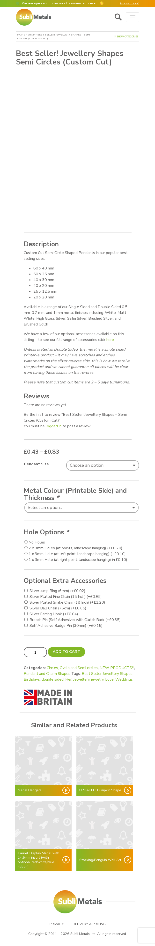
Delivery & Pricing (89, 922)
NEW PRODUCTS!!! (117, 666)
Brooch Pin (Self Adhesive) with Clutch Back (75, 618)
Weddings (124, 677)
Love (109, 677)
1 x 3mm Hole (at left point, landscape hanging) (77, 552)
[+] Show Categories (126, 36)
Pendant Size (36, 462)
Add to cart (66, 650)
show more (129, 3)
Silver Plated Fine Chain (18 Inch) (66, 595)
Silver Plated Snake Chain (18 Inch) (67, 600)
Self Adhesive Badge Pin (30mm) (66, 624)
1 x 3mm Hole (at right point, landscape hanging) (78, 558)
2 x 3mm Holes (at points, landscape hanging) (75, 546)
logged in (53, 424)
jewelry (97, 677)
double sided (53, 677)
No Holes (37, 540)
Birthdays (32, 677)
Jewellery (81, 677)
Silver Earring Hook (54, 612)
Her (68, 677)
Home (21, 34)
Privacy (57, 922)
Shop (31, 34)
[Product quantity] (35, 650)
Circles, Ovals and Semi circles (72, 666)
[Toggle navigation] (132, 17)
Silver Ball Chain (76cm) (58, 606)
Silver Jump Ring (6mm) (57, 589)
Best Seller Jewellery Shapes (107, 672)
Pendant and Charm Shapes (47, 672)
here (110, 338)
